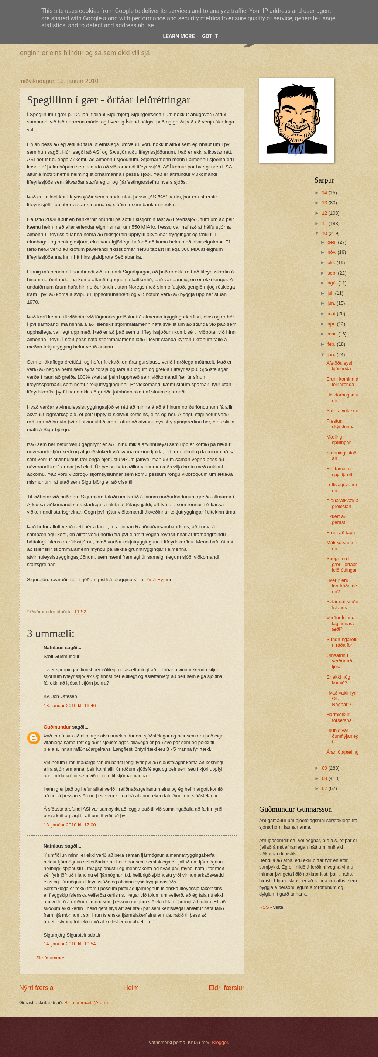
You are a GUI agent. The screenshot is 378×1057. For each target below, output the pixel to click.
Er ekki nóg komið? (338, 679)
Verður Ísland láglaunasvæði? (340, 623)
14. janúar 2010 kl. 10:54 (70, 944)
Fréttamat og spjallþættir (340, 471)
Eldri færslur (226, 988)
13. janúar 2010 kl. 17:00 (70, 825)
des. (332, 242)
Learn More (179, 36)
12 (325, 213)
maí (332, 313)
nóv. (332, 252)
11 (325, 223)
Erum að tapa (340, 532)
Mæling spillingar (338, 439)
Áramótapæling (342, 752)
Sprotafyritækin (342, 410)
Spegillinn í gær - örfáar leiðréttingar (341, 564)
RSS (264, 907)
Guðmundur (57, 727)
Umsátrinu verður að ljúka (339, 660)
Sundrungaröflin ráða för (341, 642)
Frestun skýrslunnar (341, 423)
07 (325, 788)
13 (325, 202)
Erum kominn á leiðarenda (342, 381)
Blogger (220, 1042)
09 (325, 768)
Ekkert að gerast (336, 519)
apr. (332, 324)
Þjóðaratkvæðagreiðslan (342, 503)
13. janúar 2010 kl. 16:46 (70, 705)
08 (325, 778)
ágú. (332, 283)
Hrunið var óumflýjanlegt (342, 735)
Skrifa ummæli (51, 958)
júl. (331, 293)
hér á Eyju (156, 579)
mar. (332, 334)
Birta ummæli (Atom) (86, 1002)
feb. (332, 344)
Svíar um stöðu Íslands (342, 604)
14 (325, 192)
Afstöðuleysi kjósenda (339, 365)
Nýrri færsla (36, 988)
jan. (331, 354)
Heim (131, 988)
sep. (332, 273)
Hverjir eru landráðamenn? (341, 585)
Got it (210, 36)
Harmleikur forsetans (338, 717)
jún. (331, 303)
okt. (331, 262)
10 (325, 233)
